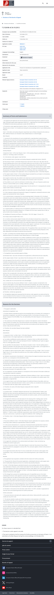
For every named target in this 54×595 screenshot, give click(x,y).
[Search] (43, 3)
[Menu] (47, 3)
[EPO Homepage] (8, 3)
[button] (27, 116)
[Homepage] (2, 23)
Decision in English (26, 57)
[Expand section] (50, 541)
